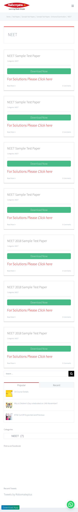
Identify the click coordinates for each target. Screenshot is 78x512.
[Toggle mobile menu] (73, 5)
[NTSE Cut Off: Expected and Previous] (9, 415)
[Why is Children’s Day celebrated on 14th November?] (9, 404)
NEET (17, 61)
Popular (21, 385)
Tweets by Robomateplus (18, 467)
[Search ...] (36, 374)
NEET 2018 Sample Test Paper (27, 241)
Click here (45, 79)
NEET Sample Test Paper (23, 56)
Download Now (39, 71)
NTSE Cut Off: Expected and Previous (29, 415)
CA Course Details (21, 391)
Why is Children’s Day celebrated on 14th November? (36, 403)
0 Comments (66, 86)
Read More (10, 86)
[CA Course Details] (9, 392)
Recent (56, 385)
